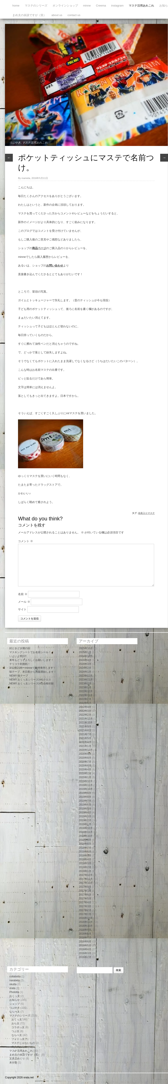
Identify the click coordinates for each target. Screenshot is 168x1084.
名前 (22, 594)
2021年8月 (85, 730)
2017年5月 (85, 898)
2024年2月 (85, 667)
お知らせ (14, 999)
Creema (101, 5)
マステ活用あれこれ (141, 5)
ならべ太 (14, 1011)
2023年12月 (86, 675)
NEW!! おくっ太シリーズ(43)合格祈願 (31, 683)
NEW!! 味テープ (18, 675)
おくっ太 (14, 996)
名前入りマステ (146, 513)
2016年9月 (85, 929)
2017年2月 (85, 910)
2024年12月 (86, 656)
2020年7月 (85, 761)
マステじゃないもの (23, 1042)
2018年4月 (85, 859)
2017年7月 (85, 890)
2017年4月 (85, 902)
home (16, 5)
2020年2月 (85, 773)
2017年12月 (86, 875)
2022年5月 (85, 703)
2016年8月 (85, 933)
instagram (117, 5)
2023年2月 (85, 683)
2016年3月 (85, 953)
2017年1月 (85, 914)
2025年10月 (86, 648)
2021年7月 (85, 734)
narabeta (14, 980)
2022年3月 (85, 710)
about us (56, 15)
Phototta (14, 992)
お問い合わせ (54, 265)
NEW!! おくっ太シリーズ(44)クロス (30, 679)
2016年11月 (86, 921)
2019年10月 (86, 789)
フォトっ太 (18, 1039)
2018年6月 (85, 851)
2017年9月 (85, 886)
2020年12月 (86, 749)
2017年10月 (86, 882)
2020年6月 (85, 765)
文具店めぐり (17, 1058)
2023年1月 (85, 687)
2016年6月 (85, 941)
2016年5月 (85, 945)
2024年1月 (85, 671)
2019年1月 (85, 824)
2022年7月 (85, 699)
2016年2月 (85, 957)
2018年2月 (85, 867)
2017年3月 (85, 906)
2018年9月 (85, 839)
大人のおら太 (19, 1046)
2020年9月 (85, 753)
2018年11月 (86, 832)
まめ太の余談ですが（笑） (29, 15)
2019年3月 (85, 816)
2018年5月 (85, 855)
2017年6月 (85, 894)
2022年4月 (85, 706)
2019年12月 (86, 781)
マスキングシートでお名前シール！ (30, 652)
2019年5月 (85, 808)
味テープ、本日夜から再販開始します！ (32, 671)
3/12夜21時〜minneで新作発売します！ (32, 667)
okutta (12, 984)
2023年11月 (86, 679)
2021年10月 (86, 722)
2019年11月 (86, 785)
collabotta (14, 976)
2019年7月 (85, 800)
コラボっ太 (18, 1027)
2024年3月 (85, 663)
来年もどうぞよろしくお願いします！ (31, 660)
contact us (74, 15)
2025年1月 (85, 652)
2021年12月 (86, 718)
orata (12, 988)
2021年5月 (85, 738)
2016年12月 (86, 918)
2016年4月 (85, 949)
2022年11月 (86, 695)
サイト (22, 609)
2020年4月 (85, 769)
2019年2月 (85, 820)
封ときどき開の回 (19, 648)
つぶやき (15, 142)
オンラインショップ (65, 5)
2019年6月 (85, 804)
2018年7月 (85, 847)
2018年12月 (86, 828)
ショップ (14, 1003)
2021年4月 (85, 742)
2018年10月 (86, 835)
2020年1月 (85, 777)
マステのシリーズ (36, 5)
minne (87, 5)
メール (24, 601)
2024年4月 (85, 660)
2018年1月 (85, 871)
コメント (25, 541)
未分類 (13, 1062)
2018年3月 (85, 863)
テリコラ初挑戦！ (19, 663)
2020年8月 (85, 757)
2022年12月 (86, 691)
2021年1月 (85, 746)
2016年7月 (85, 937)
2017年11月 (86, 878)
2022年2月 (85, 714)
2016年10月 (86, 925)
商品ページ (39, 248)
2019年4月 (85, 812)
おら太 (15, 1023)
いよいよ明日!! (17, 656)
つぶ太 (15, 1031)
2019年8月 (85, 796)
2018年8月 (85, 843)
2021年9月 (85, 726)
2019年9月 (85, 792)
